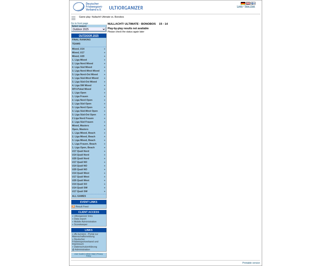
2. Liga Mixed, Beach (83, 136)
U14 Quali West (80, 173)
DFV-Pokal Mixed (81, 89)
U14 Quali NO (79, 165)
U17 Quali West (80, 176)
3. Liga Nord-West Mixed (86, 70)
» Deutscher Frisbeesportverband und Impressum (85, 241)
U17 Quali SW (80, 191)
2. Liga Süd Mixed (82, 67)
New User (250, 6)
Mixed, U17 (78, 52)
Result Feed (82, 206)
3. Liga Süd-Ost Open (84, 114)
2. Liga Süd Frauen (82, 122)
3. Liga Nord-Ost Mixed (85, 74)
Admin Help (90, 254)
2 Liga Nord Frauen (83, 118)
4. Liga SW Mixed (82, 85)
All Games (79, 196)
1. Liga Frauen (80, 96)
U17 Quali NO (79, 162)
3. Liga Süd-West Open (85, 111)
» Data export (79, 218)
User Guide (79, 254)
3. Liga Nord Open (82, 107)
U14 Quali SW (80, 187)
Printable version (251, 262)
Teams (76, 43)
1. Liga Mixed (79, 59)
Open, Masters (80, 129)
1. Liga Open (79, 92)
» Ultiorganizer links (82, 216)
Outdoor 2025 (89, 35)
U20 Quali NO (79, 169)
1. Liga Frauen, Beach (84, 143)
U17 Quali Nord (80, 151)
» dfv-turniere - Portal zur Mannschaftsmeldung (85, 235)
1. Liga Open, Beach (83, 147)
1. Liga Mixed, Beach (83, 132)
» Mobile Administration (84, 221)
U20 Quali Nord (80, 158)
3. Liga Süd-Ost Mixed (84, 81)
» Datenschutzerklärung (84, 246)
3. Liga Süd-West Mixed (85, 78)
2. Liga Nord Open (82, 100)
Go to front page (79, 23)
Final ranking (81, 39)
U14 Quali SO (79, 184)
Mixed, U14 (78, 48)
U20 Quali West (80, 180)
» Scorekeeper (80, 224)
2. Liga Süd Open (82, 103)
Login (240, 6)
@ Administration (81, 249)
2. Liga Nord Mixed (82, 63)
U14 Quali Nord (80, 154)
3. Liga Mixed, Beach (83, 140)
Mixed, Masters (80, 125)
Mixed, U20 (78, 56)
